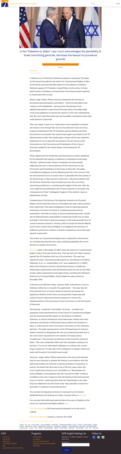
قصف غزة (80, 424)
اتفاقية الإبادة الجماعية (73, 426)
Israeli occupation (80, 428)
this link (82, 395)
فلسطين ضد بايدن (35, 424)
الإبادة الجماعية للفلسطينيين (65, 424)
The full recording (37, 408)
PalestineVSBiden (63, 428)
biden (36, 428)
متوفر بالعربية (33, 70)
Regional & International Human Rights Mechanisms (60, 64)
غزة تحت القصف (28, 426)
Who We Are (6, 439)
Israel (86, 428)
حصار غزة (22, 426)
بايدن (26, 424)
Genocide (56, 428)
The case (33, 250)
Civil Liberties (37, 439)
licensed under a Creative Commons (13, 448)
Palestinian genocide (48, 428)
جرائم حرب (31, 428)
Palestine (41, 428)
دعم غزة (74, 424)
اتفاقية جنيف (64, 426)
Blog (4, 445)
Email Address (66, 442)
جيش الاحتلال (49, 426)
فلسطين (21, 424)
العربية (118, 3)
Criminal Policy (24, 421)
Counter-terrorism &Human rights (42, 421)
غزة (29, 424)
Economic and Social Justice (41, 441)
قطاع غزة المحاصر (87, 424)
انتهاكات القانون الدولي (91, 426)
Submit (67, 450)
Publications (6, 441)
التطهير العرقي (57, 426)
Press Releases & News (10, 443)
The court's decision (38, 417)
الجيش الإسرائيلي (41, 426)
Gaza (90, 428)
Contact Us (6, 437)
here (67, 403)
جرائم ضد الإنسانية (23, 428)
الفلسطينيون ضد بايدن (45, 424)
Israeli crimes (72, 428)
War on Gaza (95, 428)
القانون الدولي (82, 426)
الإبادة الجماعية (54, 424)
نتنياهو (35, 426)
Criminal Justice (37, 437)
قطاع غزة (95, 424)
